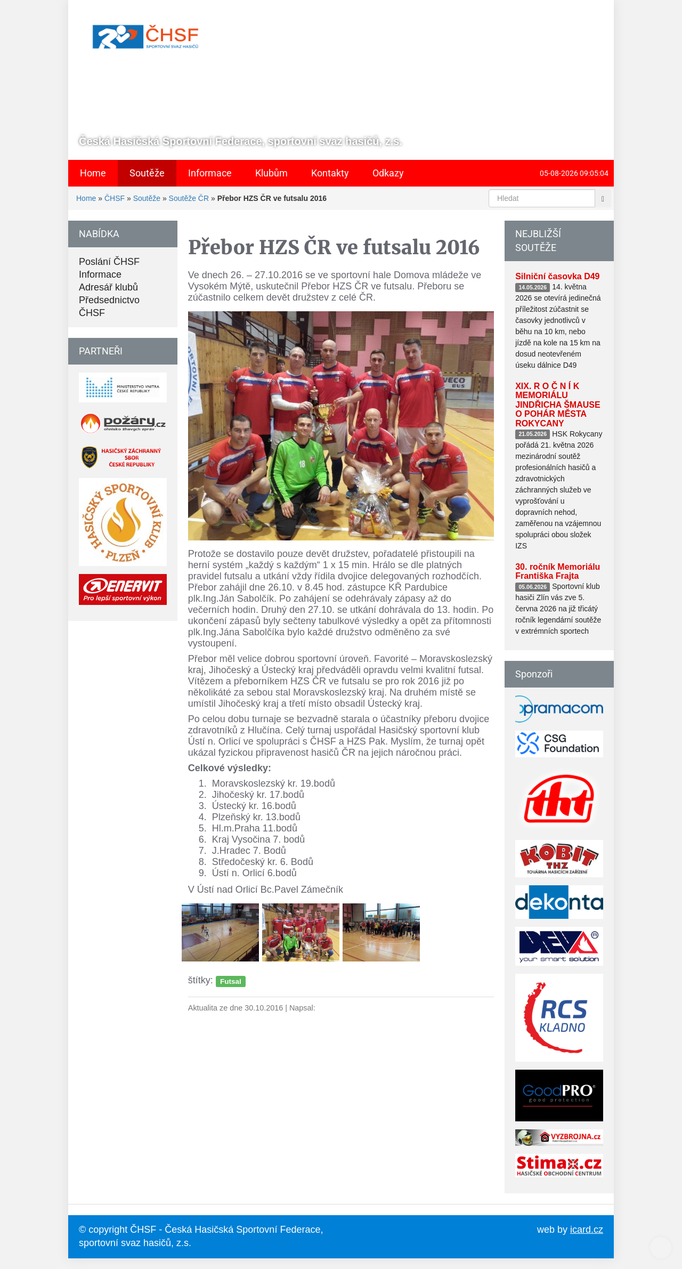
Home (86, 198)
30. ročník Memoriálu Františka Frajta (557, 571)
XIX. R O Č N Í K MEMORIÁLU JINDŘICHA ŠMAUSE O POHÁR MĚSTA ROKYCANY (557, 405)
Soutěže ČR (189, 198)
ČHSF (114, 198)
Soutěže (146, 198)
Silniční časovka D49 (557, 276)
